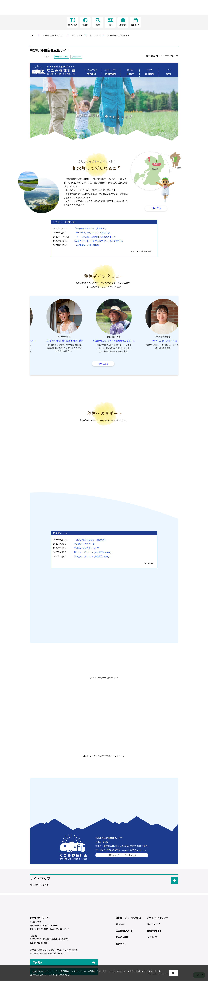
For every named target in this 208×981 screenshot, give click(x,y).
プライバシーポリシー (157, 918)
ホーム (32, 36)
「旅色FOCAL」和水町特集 (86, 245)
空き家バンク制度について (86, 548)
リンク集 (120, 925)
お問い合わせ (113, 856)
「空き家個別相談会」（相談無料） (90, 228)
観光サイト (121, 944)
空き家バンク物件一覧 (84, 544)
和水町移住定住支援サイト (53, 36)
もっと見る (149, 563)
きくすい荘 (152, 938)
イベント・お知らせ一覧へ (142, 251)
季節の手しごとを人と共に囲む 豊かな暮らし (153, 341)
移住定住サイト (154, 931)
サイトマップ (76, 36)
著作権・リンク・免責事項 (128, 918)
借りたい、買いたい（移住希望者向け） (92, 557)
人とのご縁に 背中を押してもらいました (54, 341)
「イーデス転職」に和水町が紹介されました (95, 237)
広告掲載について (124, 931)
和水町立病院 (122, 938)
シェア (46, 57)
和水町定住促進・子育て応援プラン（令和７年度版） (99, 241)
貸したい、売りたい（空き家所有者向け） (93, 553)
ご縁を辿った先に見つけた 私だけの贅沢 (104, 340)
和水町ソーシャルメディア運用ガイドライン (104, 756)
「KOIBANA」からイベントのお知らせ (92, 233)
